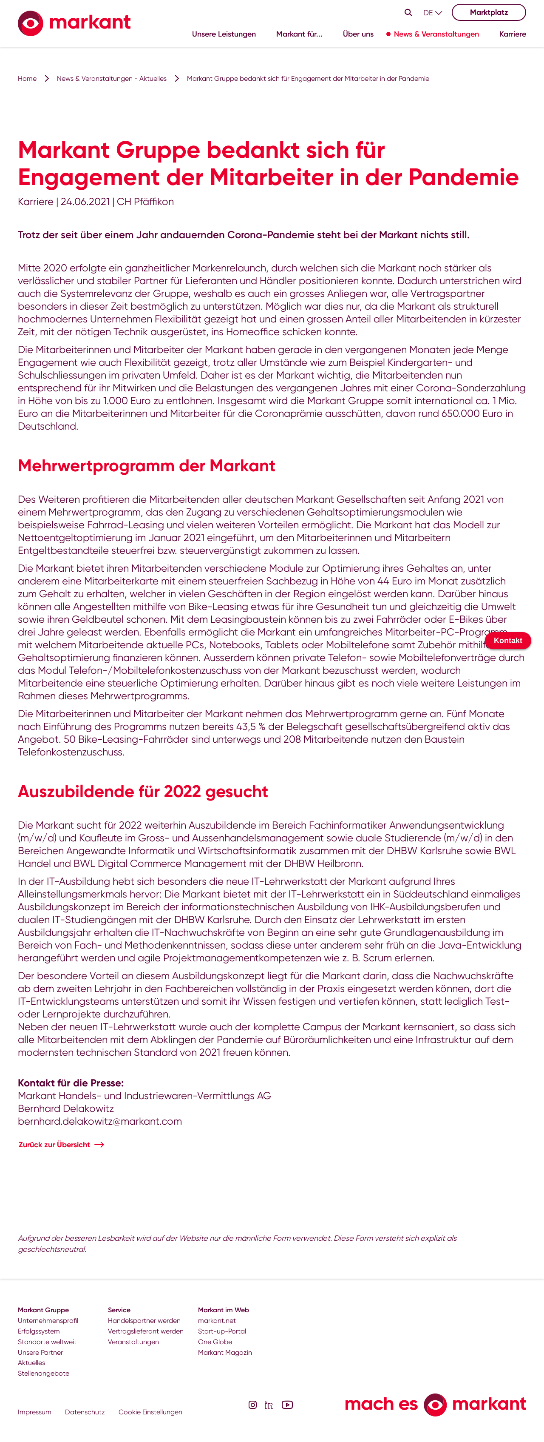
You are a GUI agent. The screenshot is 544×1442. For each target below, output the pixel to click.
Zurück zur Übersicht (54, 1144)
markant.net (217, 1321)
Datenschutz (85, 1412)
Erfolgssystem (39, 1331)
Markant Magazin (225, 1352)
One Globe (215, 1342)
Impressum (34, 1412)
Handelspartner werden (144, 1321)
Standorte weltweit (47, 1342)
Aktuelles (31, 1363)
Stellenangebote (43, 1373)
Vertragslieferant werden (146, 1331)
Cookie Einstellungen (150, 1412)
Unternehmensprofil (48, 1321)
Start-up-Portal (222, 1331)
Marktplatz (489, 12)
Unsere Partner (40, 1352)
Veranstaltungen (133, 1342)
